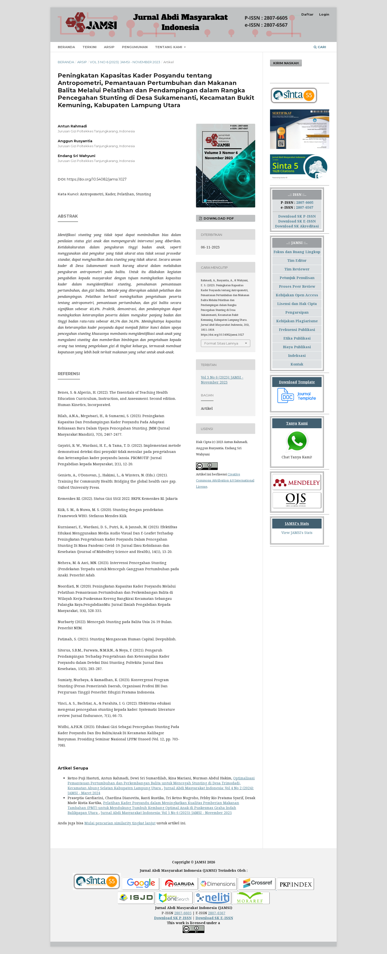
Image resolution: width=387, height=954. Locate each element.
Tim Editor (297, 260)
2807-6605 (304, 202)
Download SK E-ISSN (297, 221)
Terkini (89, 47)
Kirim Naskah (286, 63)
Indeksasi (297, 355)
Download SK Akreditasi (297, 226)
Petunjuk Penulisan (297, 277)
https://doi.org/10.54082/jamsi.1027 (97, 179)
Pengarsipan (297, 312)
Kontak (296, 364)
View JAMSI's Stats (296, 532)
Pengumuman (135, 47)
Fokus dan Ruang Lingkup (296, 251)
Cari (320, 47)
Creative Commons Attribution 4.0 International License (225, 480)
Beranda (66, 47)
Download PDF (218, 218)
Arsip (109, 47)
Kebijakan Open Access (297, 295)
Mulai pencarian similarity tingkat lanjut (119, 823)
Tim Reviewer (297, 269)
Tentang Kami (169, 47)
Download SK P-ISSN (297, 216)
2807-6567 (304, 207)
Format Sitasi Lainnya (221, 343)
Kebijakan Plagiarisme (297, 321)
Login (324, 14)
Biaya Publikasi (297, 347)
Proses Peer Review (297, 286)
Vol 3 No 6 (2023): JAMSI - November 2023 (125, 62)
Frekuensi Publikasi (297, 329)
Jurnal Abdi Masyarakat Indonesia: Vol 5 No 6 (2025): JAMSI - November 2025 (166, 812)
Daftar (307, 14)
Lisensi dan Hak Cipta (297, 303)
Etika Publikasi (297, 338)
